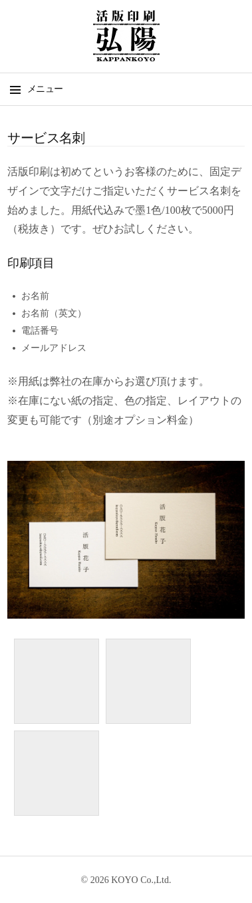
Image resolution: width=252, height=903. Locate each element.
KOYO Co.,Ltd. (141, 880)
